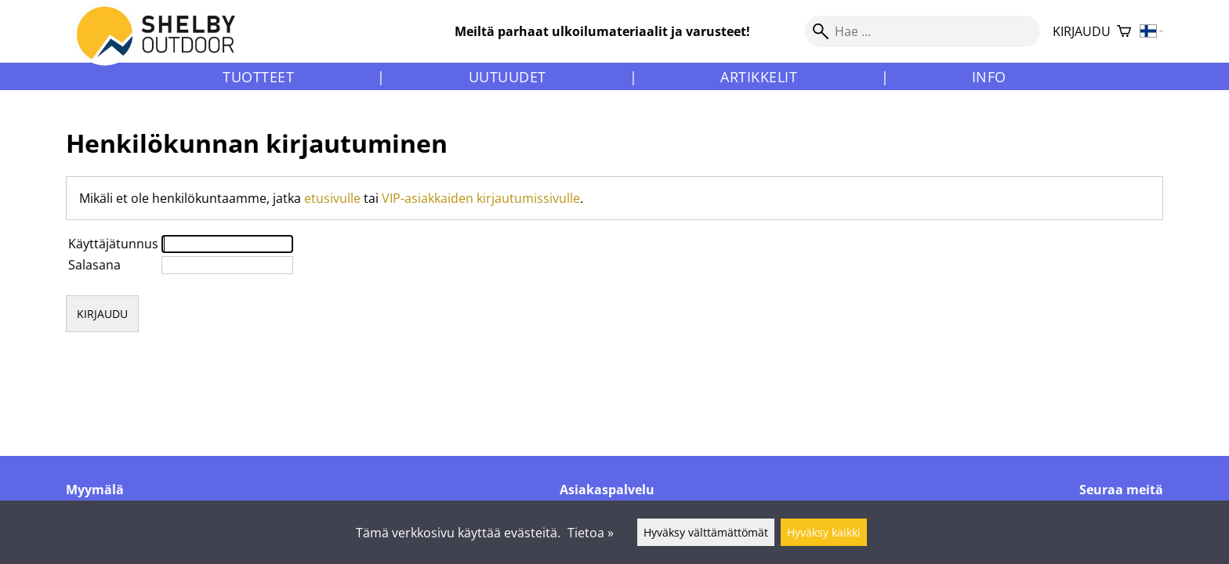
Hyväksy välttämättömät (706, 532)
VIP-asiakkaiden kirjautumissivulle (481, 198)
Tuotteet (258, 76)
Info (989, 76)
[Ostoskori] (1124, 32)
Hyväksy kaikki (824, 532)
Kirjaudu (1082, 31)
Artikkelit (758, 76)
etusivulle (332, 198)
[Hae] (922, 31)
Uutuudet (507, 76)
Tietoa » (590, 532)
